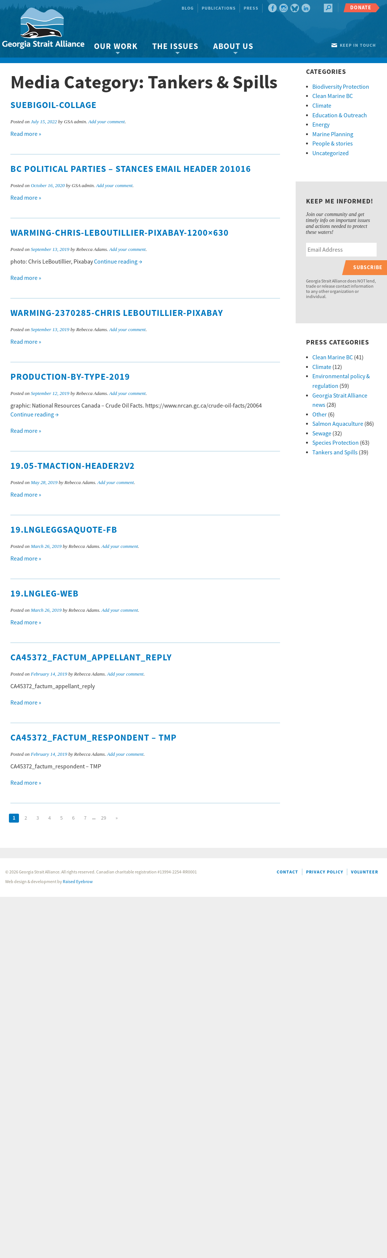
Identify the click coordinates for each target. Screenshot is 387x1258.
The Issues (175, 46)
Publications (219, 8)
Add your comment (106, 121)
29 (103, 818)
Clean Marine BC (332, 96)
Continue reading (118, 261)
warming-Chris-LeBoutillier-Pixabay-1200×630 (119, 233)
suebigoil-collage (53, 105)
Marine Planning (332, 134)
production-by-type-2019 (70, 377)
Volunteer (364, 872)
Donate (360, 7)
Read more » (25, 134)
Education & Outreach (339, 115)
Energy (320, 124)
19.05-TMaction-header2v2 (72, 466)
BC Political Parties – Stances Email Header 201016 (130, 169)
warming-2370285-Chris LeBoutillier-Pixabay (116, 313)
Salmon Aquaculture (337, 424)
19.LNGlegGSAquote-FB (63, 530)
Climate (321, 106)
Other (319, 414)
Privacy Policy (324, 872)
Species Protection (335, 443)
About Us (233, 46)
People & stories (332, 143)
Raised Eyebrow (78, 882)
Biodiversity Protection (340, 87)
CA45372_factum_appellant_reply (91, 658)
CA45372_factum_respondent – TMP (93, 738)
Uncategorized (330, 153)
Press (251, 8)
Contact (287, 872)
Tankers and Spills (335, 452)
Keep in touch (358, 45)
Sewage (321, 433)
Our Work (115, 46)
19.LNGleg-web (44, 594)
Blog (188, 8)
